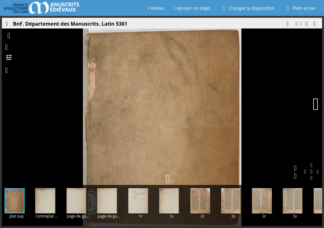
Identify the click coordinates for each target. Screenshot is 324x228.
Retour (156, 8)
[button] (287, 25)
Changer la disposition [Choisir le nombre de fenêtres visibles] (247, 8)
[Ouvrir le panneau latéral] (6, 25)
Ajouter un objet (192, 8)
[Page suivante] (316, 104)
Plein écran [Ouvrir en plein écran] (299, 8)
